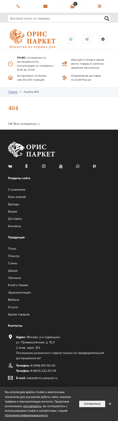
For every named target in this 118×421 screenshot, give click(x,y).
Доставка (15, 219)
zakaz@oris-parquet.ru (42, 378)
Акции (12, 211)
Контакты (14, 226)
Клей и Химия (18, 285)
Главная (13, 92)
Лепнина (14, 278)
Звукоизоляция (19, 293)
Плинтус (14, 256)
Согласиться (92, 403)
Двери (13, 271)
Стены (12, 263)
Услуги (13, 307)
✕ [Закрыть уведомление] (110, 404)
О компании (16, 190)
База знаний (17, 197)
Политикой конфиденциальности (26, 415)
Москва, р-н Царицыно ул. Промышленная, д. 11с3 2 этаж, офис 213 (38, 342)
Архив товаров (19, 314)
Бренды (13, 204)
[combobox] (59, 18)
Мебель (13, 300)
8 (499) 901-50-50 (35, 366)
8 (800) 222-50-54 (36, 371)
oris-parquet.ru (32, 406)
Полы (12, 249)
